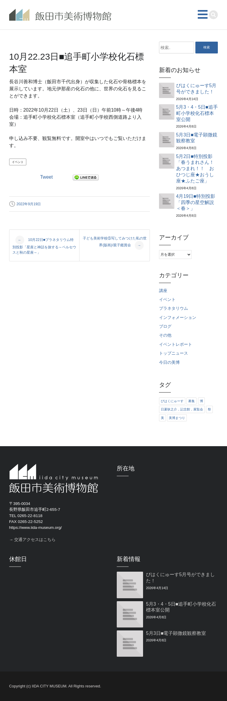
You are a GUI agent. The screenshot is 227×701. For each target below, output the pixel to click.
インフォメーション (177, 317)
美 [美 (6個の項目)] (162, 418)
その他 (165, 335)
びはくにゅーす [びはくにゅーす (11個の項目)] (172, 401)
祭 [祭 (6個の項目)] (209, 409)
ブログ (165, 326)
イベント (18, 162)
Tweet (46, 177)
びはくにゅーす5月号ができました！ (196, 88)
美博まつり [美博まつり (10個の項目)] (177, 418)
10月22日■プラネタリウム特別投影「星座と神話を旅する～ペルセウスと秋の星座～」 (44, 245)
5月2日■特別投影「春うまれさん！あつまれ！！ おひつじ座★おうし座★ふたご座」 (195, 168)
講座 (163, 290)
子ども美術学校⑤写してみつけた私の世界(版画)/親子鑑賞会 (115, 243)
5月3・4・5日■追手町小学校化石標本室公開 (197, 113)
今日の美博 (169, 362)
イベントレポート (175, 344)
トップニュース (173, 353)
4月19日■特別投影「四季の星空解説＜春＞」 (195, 202)
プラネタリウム (173, 308)
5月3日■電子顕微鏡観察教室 (196, 138)
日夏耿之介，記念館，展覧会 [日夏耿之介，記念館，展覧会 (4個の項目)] (182, 409)
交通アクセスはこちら (35, 539)
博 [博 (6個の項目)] (201, 401)
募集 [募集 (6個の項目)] (191, 401)
